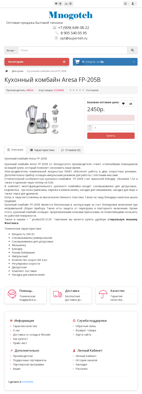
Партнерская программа (28, 364)
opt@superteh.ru (72, 38)
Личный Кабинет (86, 356)
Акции (16, 368)
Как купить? (20, 339)
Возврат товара (86, 330)
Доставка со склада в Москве (31, 334)
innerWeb (27, 381)
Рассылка (81, 368)
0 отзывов (92, 90)
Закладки (81, 364)
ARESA (29, 90)
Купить (110, 135)
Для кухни (17, 71)
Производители (23, 356)
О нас (16, 330)
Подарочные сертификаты (29, 360)
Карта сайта (83, 334)
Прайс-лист (20, 343)
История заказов (86, 360)
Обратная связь (86, 326)
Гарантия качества (25, 326)
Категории (36, 62)
